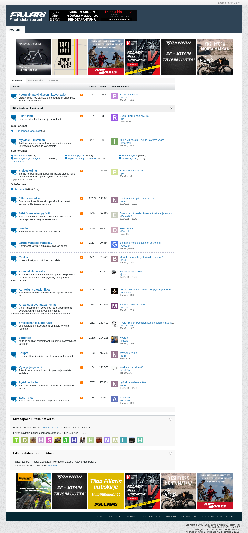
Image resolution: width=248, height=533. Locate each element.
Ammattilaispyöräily (32, 271)
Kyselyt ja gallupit (30, 367)
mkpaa (125, 307)
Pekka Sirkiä (128, 325)
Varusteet (25, 337)
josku (124, 274)
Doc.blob (126, 231)
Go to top (232, 517)
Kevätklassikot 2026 (131, 271)
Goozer (125, 245)
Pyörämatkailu (28, 382)
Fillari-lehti (26, 116)
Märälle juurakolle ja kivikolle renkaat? (141, 257)
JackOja (125, 370)
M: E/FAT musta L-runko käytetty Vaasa (142, 139)
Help (99, 517)
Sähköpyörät (129, 158)
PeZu (124, 97)
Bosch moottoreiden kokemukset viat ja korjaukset (148, 213)
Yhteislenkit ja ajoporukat (35, 322)
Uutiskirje (171, 517)
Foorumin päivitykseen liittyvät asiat (42, 94)
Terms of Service (150, 517)
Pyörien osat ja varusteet (82, 158)
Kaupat (23, 353)
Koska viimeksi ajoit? (131, 367)
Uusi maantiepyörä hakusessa (137, 198)
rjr (122, 118)
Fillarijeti (126, 292)
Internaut (126, 142)
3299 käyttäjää (49, 427)
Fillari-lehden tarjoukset (27, 130)
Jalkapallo (125, 397)
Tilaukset (53, 80)
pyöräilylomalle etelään (133, 382)
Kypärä (124, 337)
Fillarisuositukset (30, 198)
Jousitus (24, 228)
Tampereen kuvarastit (132, 170)
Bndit (124, 260)
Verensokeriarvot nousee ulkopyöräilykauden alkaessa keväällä (155, 289)
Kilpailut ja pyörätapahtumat (37, 304)
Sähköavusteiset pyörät (34, 213)
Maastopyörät (130, 155)
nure (123, 201)
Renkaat (24, 257)
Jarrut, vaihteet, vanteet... (35, 242)
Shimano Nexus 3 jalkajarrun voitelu (140, 242)
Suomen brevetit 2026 (132, 304)
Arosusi (125, 400)
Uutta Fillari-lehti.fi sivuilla (134, 115)
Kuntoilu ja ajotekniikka (34, 289)
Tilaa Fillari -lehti (211, 517)
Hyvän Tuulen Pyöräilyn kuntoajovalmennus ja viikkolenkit (152, 322)
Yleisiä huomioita (129, 94)
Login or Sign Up (229, 2)
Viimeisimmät (35, 80)
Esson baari (26, 397)
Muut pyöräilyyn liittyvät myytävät (27, 160)
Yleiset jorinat (28, 170)
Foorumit (15, 29)
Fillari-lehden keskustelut (28, 108)
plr (122, 173)
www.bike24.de (128, 352)
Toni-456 (52, 465)
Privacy (130, 517)
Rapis (124, 340)
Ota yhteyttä (114, 517)
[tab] (18, 80)
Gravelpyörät (21, 155)
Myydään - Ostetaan (32, 140)
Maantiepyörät (76, 155)
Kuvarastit (20, 189)
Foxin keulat (126, 228)
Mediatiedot (188, 517)
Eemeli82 (126, 216)
